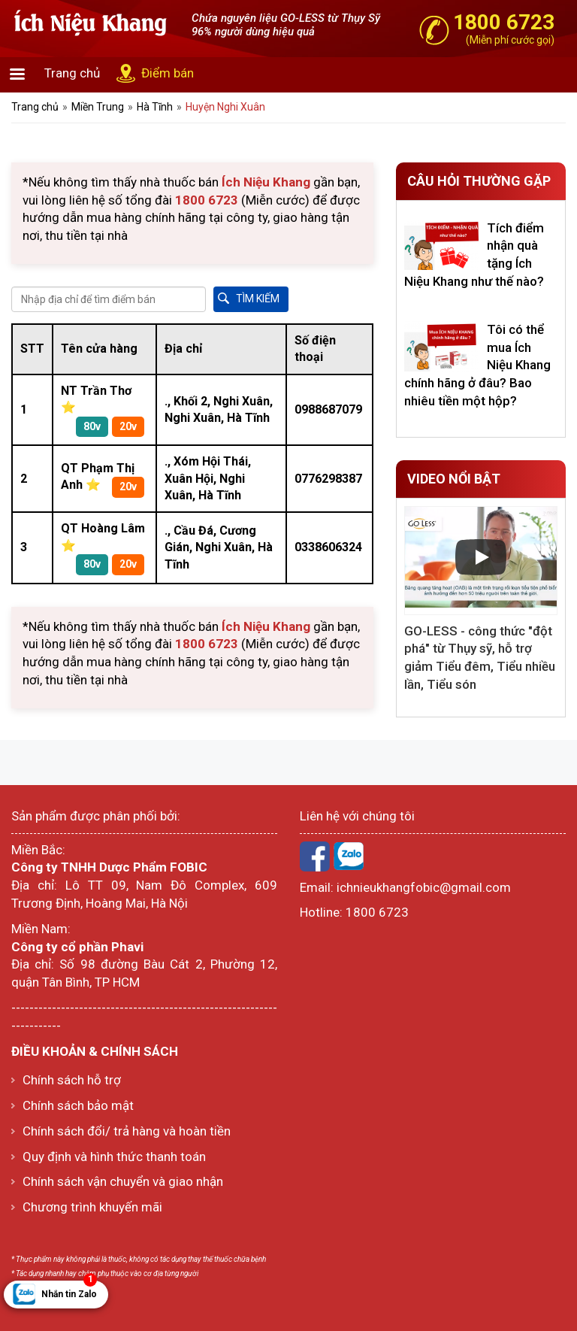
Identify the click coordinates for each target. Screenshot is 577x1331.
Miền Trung (97, 107)
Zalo (349, 856)
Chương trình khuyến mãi (92, 1206)
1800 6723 (377, 912)
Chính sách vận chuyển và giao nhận (123, 1181)
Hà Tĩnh (155, 107)
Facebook (315, 856)
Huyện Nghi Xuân (225, 107)
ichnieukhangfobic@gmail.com (424, 887)
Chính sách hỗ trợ (72, 1079)
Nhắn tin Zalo (69, 1290)
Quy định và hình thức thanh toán (114, 1156)
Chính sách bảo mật (78, 1105)
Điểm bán (167, 72)
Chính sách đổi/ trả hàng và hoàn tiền (127, 1130)
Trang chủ (72, 72)
